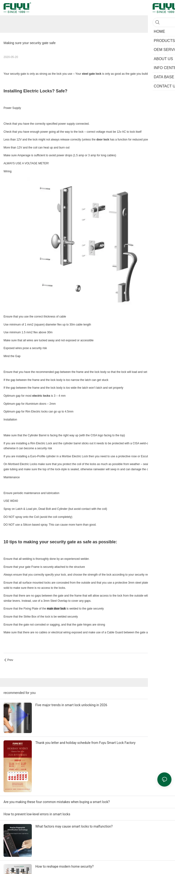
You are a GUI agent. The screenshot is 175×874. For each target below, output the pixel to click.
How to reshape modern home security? (64, 866)
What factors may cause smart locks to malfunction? (74, 826)
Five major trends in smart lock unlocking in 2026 (71, 705)
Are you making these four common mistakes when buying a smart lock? (57, 802)
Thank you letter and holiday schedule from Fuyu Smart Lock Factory (85, 743)
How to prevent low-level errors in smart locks (37, 814)
